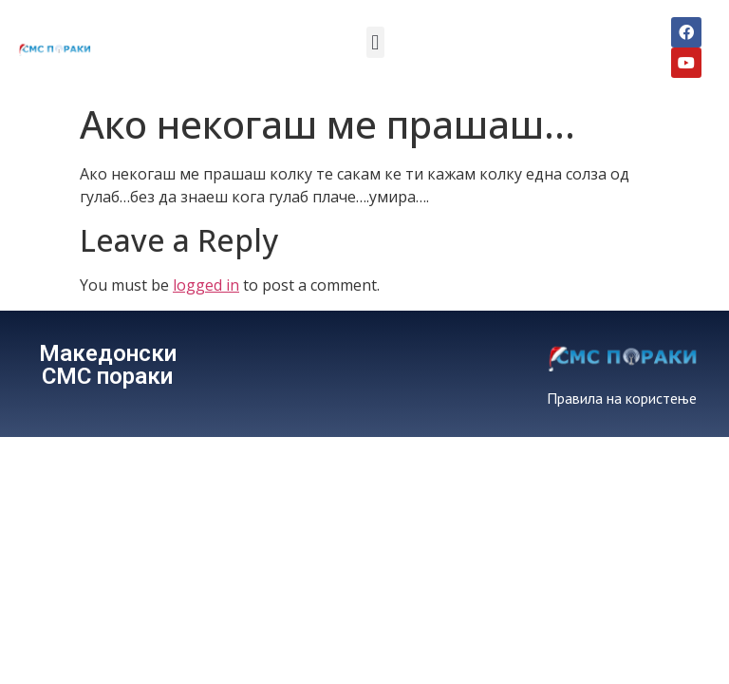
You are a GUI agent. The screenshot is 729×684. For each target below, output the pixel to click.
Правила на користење (622, 398)
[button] (375, 42)
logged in (206, 285)
